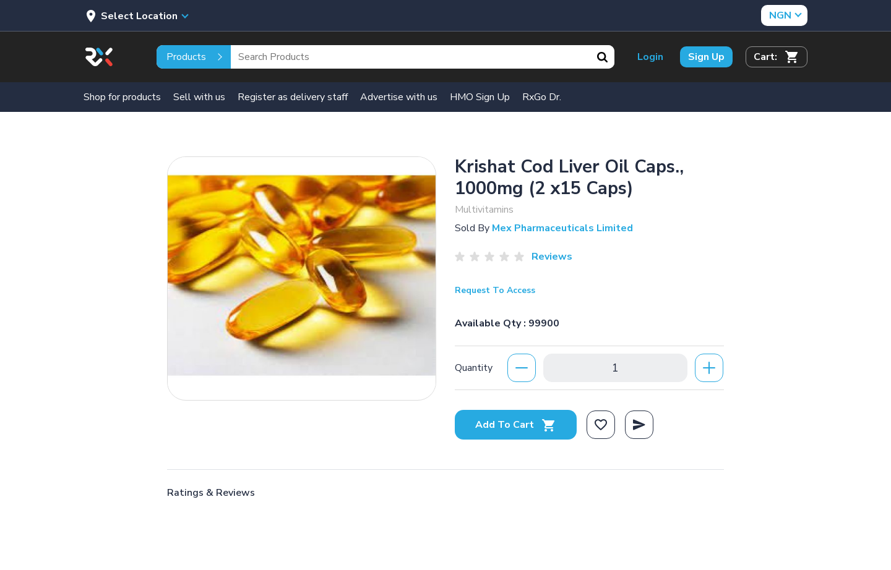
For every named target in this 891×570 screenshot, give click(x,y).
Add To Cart (515, 425)
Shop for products (122, 97)
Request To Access (495, 290)
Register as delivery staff (293, 97)
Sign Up (706, 57)
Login (650, 57)
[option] (302, 275)
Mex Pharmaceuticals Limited (562, 228)
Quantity (474, 368)
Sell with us (199, 97)
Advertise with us (398, 97)
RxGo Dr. (541, 97)
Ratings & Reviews (211, 493)
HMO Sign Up (480, 97)
